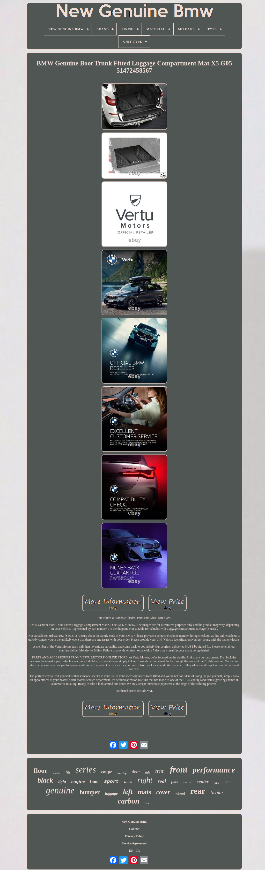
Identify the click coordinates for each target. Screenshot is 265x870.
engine (78, 781)
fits (67, 772)
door (136, 771)
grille (216, 783)
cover (163, 792)
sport (111, 781)
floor (40, 770)
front (178, 769)
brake (216, 792)
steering (122, 773)
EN (131, 850)
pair (228, 782)
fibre (174, 782)
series (85, 769)
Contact (134, 829)
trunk (128, 782)
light (62, 782)
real (162, 781)
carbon (128, 801)
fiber (148, 803)
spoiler (57, 773)
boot (94, 781)
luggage (111, 793)
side (147, 772)
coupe (106, 771)
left (127, 792)
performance (214, 769)
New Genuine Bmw (134, 821)
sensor (187, 782)
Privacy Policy (134, 836)
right (144, 780)
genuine (60, 790)
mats (144, 792)
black (45, 780)
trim (160, 771)
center (203, 781)
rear (197, 791)
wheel (180, 793)
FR (138, 850)
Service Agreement (134, 843)
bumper (90, 792)
